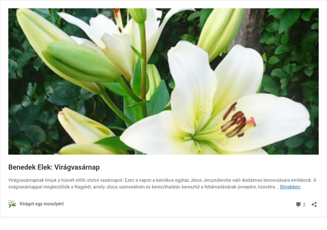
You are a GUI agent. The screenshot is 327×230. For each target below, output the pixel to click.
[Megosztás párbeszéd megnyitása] (314, 202)
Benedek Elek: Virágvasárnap (54, 167)
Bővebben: (290, 186)
